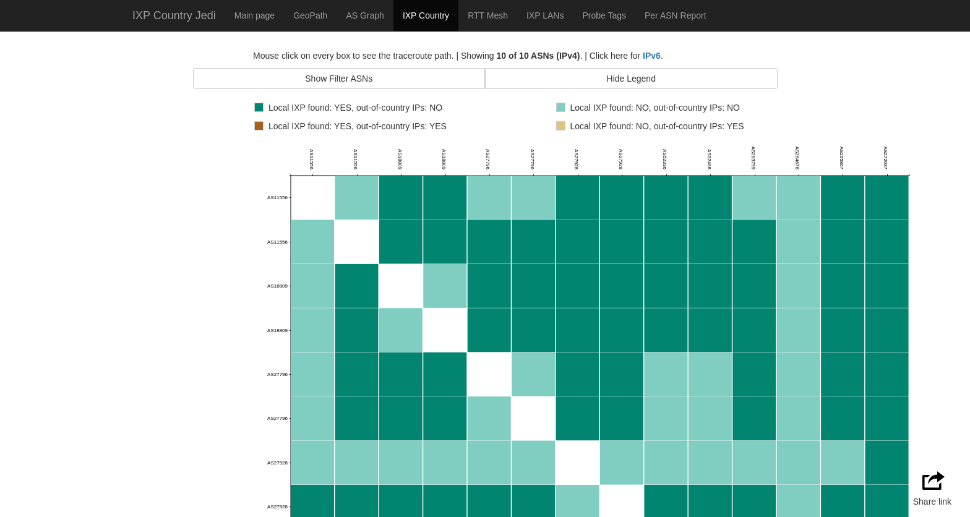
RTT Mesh (488, 15)
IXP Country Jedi (174, 15)
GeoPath (310, 15)
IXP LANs (545, 15)
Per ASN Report (675, 15)
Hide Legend (631, 78)
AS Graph (365, 15)
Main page (254, 15)
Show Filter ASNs (338, 78)
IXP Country (426, 15)
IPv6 (652, 56)
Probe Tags (604, 15)
